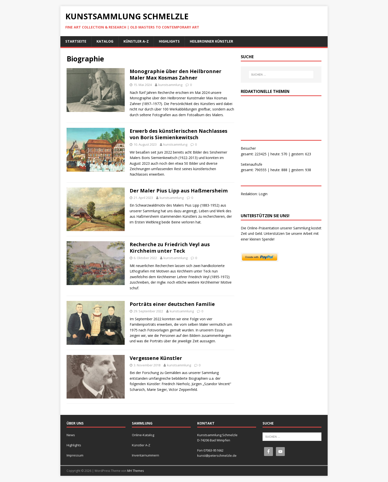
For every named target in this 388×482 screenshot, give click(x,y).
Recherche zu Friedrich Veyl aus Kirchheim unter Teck (170, 247)
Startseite (75, 41)
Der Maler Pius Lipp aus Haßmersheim (179, 190)
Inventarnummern (145, 455)
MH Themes (135, 471)
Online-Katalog (143, 435)
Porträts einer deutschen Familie (172, 304)
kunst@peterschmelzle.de (217, 455)
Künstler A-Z (136, 41)
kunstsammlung (170, 84)
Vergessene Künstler (156, 358)
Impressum (75, 455)
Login (263, 193)
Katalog (105, 41)
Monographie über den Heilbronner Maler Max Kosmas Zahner (175, 74)
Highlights (169, 41)
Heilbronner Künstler (211, 41)
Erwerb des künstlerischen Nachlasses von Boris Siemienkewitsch (178, 134)
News (71, 435)
